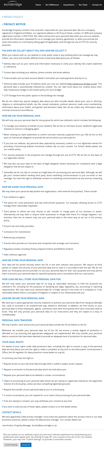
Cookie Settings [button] (11, 445)
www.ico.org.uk (56, 352)
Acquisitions (68, 5)
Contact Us (97, 5)
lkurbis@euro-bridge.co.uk (44, 425)
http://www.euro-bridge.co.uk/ (82, 83)
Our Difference (52, 5)
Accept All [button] (26, 445)
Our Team (83, 5)
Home (38, 5)
